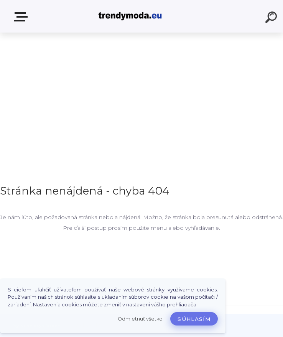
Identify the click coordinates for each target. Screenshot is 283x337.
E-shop (22, 16)
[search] (272, 18)
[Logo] (130, 16)
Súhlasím (194, 319)
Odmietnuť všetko (140, 319)
